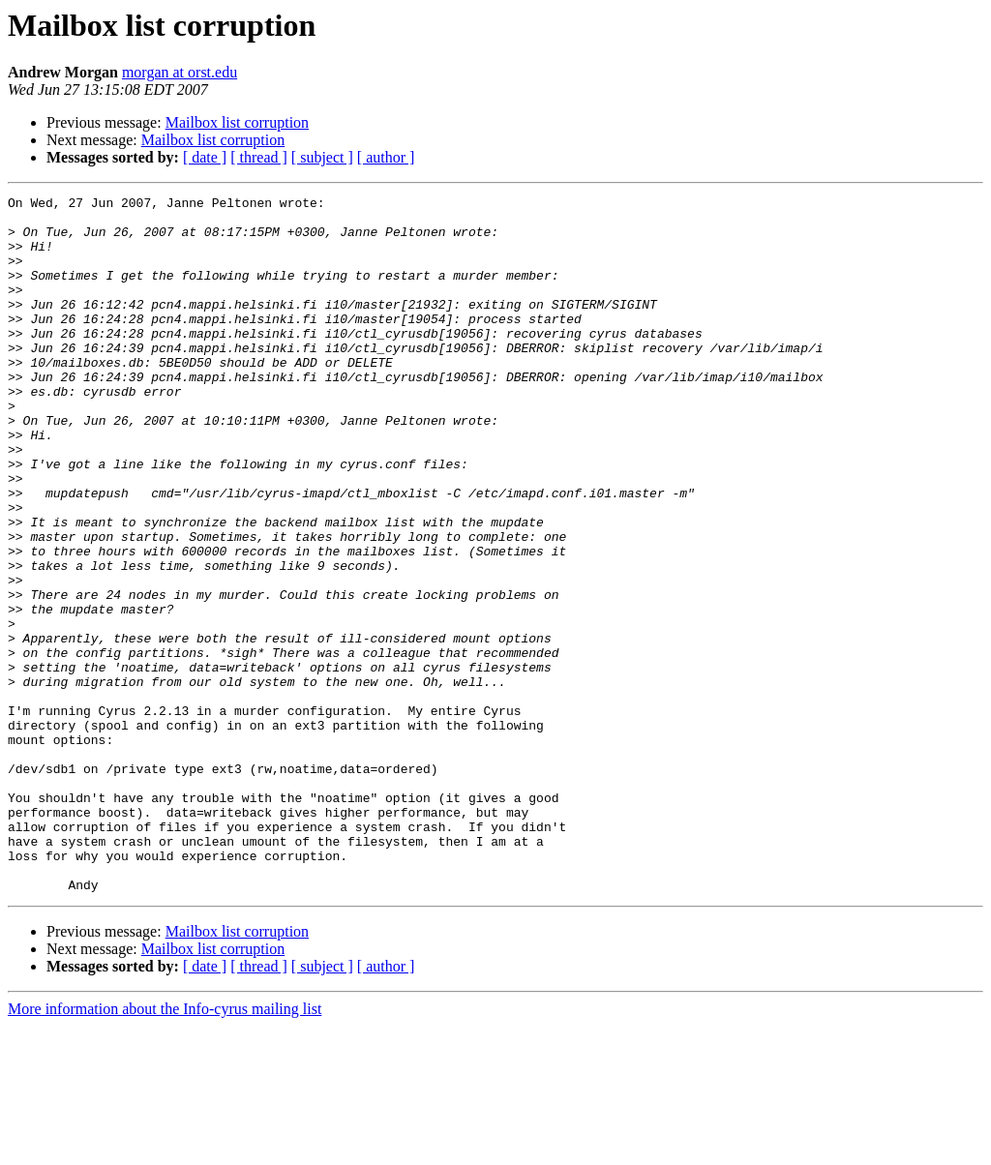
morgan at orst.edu (179, 72)
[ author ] (386, 157)
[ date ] (204, 157)
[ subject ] (322, 157)
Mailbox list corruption (237, 122)
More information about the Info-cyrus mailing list (164, 1148)
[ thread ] (258, 157)
